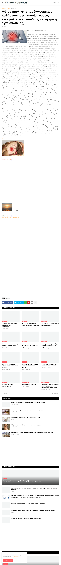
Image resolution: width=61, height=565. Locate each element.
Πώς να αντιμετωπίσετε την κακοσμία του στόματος (10, 344)
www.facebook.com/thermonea (30, 239)
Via (3, 139)
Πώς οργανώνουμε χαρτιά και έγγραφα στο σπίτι (50, 324)
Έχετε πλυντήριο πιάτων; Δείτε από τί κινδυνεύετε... (49, 365)
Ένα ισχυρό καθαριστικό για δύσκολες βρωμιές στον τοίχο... (49, 345)
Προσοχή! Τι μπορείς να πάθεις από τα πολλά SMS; (26, 518)
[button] (2, 2)
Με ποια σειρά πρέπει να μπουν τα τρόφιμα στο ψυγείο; (30, 324)
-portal (7, 160)
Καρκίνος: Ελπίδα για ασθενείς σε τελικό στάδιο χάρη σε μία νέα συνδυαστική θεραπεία (34, 488)
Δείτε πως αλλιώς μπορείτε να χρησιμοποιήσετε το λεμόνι (30, 366)
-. (7, 216)
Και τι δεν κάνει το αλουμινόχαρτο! (7, 385)
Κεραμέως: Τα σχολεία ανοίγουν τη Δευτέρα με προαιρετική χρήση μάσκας (33, 510)
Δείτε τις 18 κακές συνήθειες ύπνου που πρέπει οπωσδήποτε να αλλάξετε (49, 386)
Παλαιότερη (55, 393)
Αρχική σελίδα (6, 8)
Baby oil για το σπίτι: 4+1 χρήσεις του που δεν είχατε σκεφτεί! (10, 366)
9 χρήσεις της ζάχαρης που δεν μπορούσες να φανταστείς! (9, 325)
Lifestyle (13, 8)
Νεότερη (5, 393)
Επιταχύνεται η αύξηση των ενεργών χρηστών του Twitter (28, 503)
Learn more (16, 556)
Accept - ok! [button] (8, 560)
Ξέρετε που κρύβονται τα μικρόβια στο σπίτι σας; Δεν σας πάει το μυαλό (30, 345)
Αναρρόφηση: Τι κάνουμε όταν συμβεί (29, 385)
